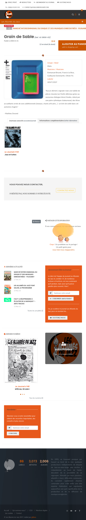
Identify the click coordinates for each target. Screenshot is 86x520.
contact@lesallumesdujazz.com (35, 7)
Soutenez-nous (64, 2)
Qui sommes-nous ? (19, 507)
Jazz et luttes (12, 153)
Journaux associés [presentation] (22, 120)
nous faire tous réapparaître (63, 247)
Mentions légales (41, 507)
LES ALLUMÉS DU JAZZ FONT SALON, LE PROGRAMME (24, 283)
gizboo (33, 514)
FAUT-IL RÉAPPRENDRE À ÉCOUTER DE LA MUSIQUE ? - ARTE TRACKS (24, 298)
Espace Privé (11, 2)
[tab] (22, 120)
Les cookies (9, 510)
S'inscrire (13, 430)
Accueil (6, 507)
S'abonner (61, 295)
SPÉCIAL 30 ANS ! (22, 384)
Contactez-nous (65, 189)
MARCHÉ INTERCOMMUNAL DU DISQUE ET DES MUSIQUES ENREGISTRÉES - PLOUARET (25, 271)
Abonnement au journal (44, 2)
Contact (19, 510)
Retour (36, 218)
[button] (20, 391)
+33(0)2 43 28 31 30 (12, 7)
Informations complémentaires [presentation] (58, 120)
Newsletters (25, 2)
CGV (30, 507)
